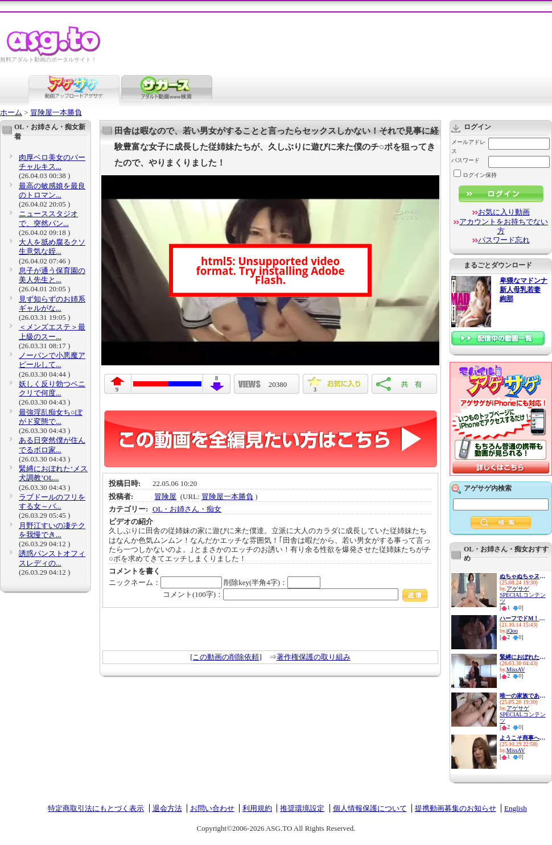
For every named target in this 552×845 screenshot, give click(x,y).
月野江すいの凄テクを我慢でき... (52, 530)
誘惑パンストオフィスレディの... (52, 558)
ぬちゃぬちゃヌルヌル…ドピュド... (522, 576)
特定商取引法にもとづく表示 (96, 808)
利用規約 (257, 808)
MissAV (515, 669)
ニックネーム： (165, 582)
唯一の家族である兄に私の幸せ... (522, 696)
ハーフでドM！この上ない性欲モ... (522, 618)
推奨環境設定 (302, 808)
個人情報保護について (370, 808)
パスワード (465, 160)
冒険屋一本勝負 (56, 112)
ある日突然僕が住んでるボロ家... (52, 445)
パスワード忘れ (504, 240)
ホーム (11, 112)
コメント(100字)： (295, 594)
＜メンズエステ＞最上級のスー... (52, 331)
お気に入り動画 (504, 212)
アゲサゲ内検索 (488, 488)
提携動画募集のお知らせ (455, 808)
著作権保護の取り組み (314, 657)
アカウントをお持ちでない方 (503, 226)
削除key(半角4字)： (272, 582)
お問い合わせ (212, 808)
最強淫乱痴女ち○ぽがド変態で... (51, 417)
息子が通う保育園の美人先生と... (52, 275)
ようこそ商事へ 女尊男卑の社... (522, 738)
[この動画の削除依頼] (226, 657)
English (515, 808)
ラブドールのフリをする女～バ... (52, 501)
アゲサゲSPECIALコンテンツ (523, 595)
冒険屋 (165, 496)
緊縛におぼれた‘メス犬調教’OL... (53, 473)
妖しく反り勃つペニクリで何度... (52, 388)
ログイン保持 (475, 175)
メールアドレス (468, 146)
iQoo (512, 631)
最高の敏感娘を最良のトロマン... (52, 190)
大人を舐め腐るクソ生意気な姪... (52, 246)
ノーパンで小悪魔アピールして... (52, 360)
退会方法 (167, 808)
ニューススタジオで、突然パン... (48, 218)
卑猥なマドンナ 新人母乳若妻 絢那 (523, 290)
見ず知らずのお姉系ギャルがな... (52, 303)
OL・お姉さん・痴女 (187, 509)
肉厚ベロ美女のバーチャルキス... (52, 162)
